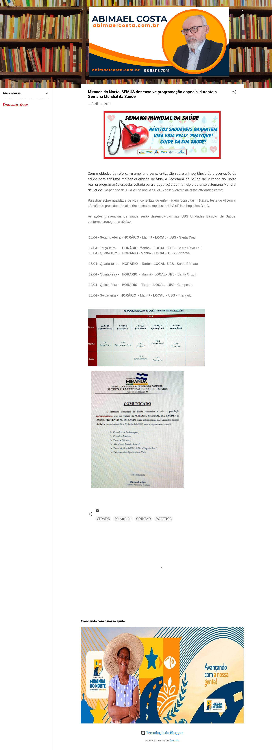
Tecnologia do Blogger (162, 733)
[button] (234, 92)
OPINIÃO (143, 519)
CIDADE (103, 519)
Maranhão (122, 519)
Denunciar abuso (15, 104)
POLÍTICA (164, 519)
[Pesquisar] (241, 10)
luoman (174, 740)
